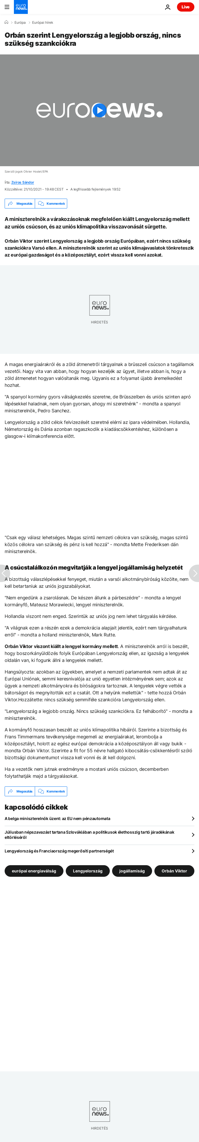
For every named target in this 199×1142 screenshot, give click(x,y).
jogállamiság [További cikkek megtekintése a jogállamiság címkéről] (132, 870)
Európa (20, 22)
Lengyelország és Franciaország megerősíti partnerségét (59, 850)
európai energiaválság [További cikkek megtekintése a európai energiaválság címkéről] (34, 870)
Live (186, 6)
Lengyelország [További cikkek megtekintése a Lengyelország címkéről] (88, 870)
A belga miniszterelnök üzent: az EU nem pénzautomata (57, 818)
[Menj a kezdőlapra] (21, 7)
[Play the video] (99, 110)
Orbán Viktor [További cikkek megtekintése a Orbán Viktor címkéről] (174, 870)
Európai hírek (42, 22)
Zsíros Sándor (22, 182)
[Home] (6, 22)
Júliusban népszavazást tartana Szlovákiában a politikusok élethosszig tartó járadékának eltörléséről (89, 835)
